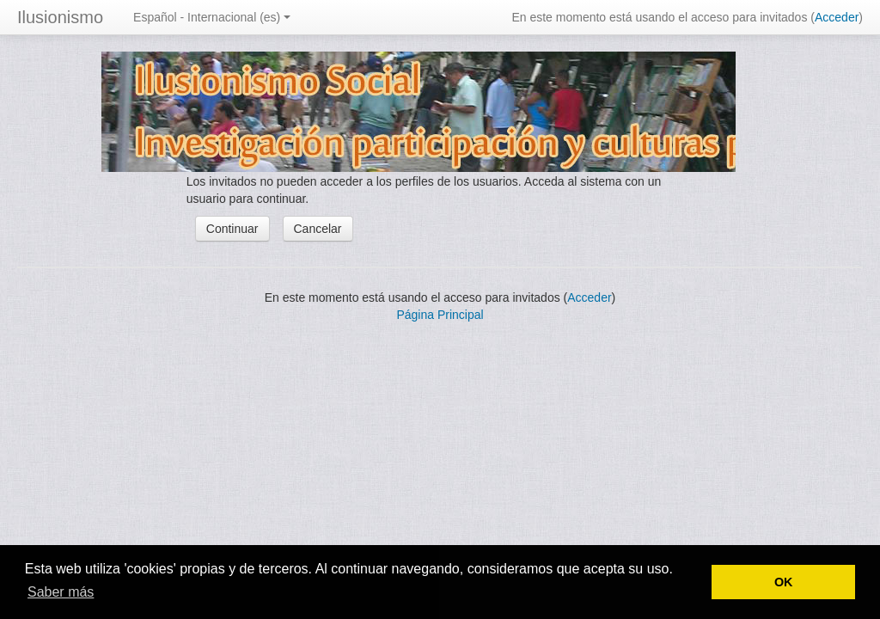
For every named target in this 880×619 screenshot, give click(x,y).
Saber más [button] (61, 592)
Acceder (837, 17)
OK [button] (783, 582)
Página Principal (439, 315)
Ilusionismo (60, 17)
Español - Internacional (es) (211, 17)
